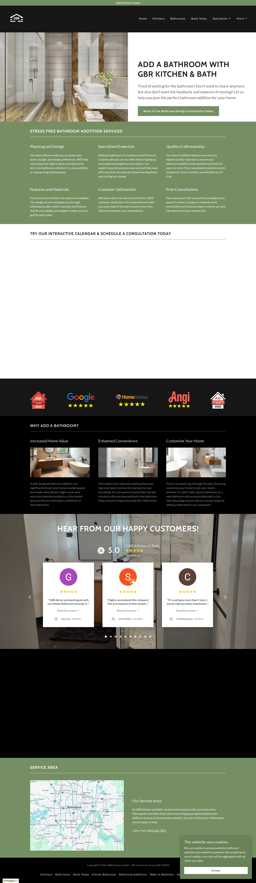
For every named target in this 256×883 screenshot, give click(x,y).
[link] (17, 18)
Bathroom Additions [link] (133, 874)
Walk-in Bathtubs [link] (162, 874)
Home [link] (143, 19)
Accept (216, 870)
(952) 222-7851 (156, 830)
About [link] (181, 874)
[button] (222, 19)
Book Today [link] (199, 19)
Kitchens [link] (159, 19)
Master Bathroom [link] (104, 874)
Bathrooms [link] (178, 19)
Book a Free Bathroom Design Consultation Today (178, 111)
